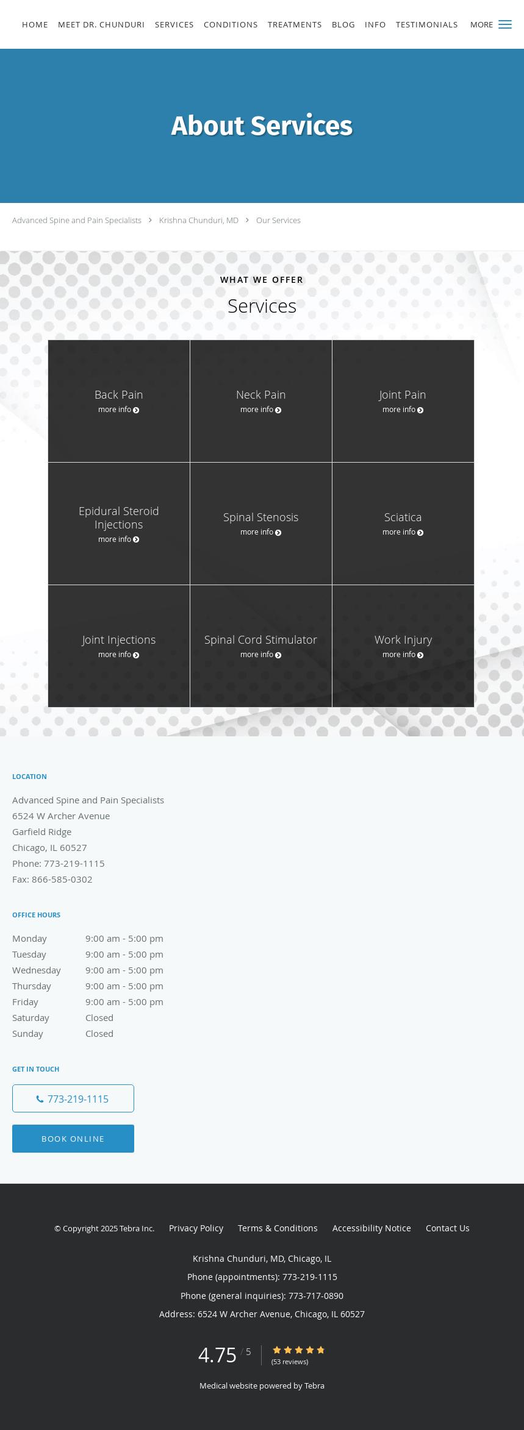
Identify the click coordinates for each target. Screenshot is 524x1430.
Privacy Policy (196, 1228)
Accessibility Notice (371, 1228)
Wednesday (100, 970)
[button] (505, 24)
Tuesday (100, 954)
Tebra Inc (136, 1228)
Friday (100, 1001)
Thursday (100, 986)
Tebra (314, 1385)
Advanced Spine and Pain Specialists (77, 220)
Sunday (100, 1033)
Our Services (278, 220)
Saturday (100, 1017)
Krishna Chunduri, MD (199, 220)
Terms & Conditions (278, 1228)
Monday (100, 938)
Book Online (73, 1138)
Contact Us (448, 1228)
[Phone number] (73, 1098)
